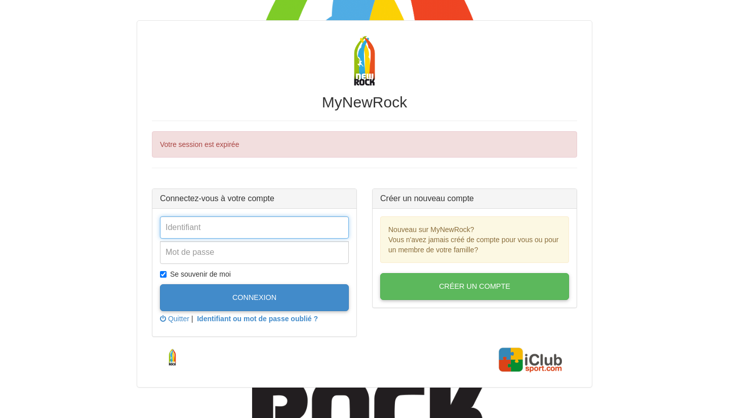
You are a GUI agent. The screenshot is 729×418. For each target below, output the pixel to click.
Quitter (174, 319)
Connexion (254, 297)
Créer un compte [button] (474, 286)
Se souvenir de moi (195, 274)
